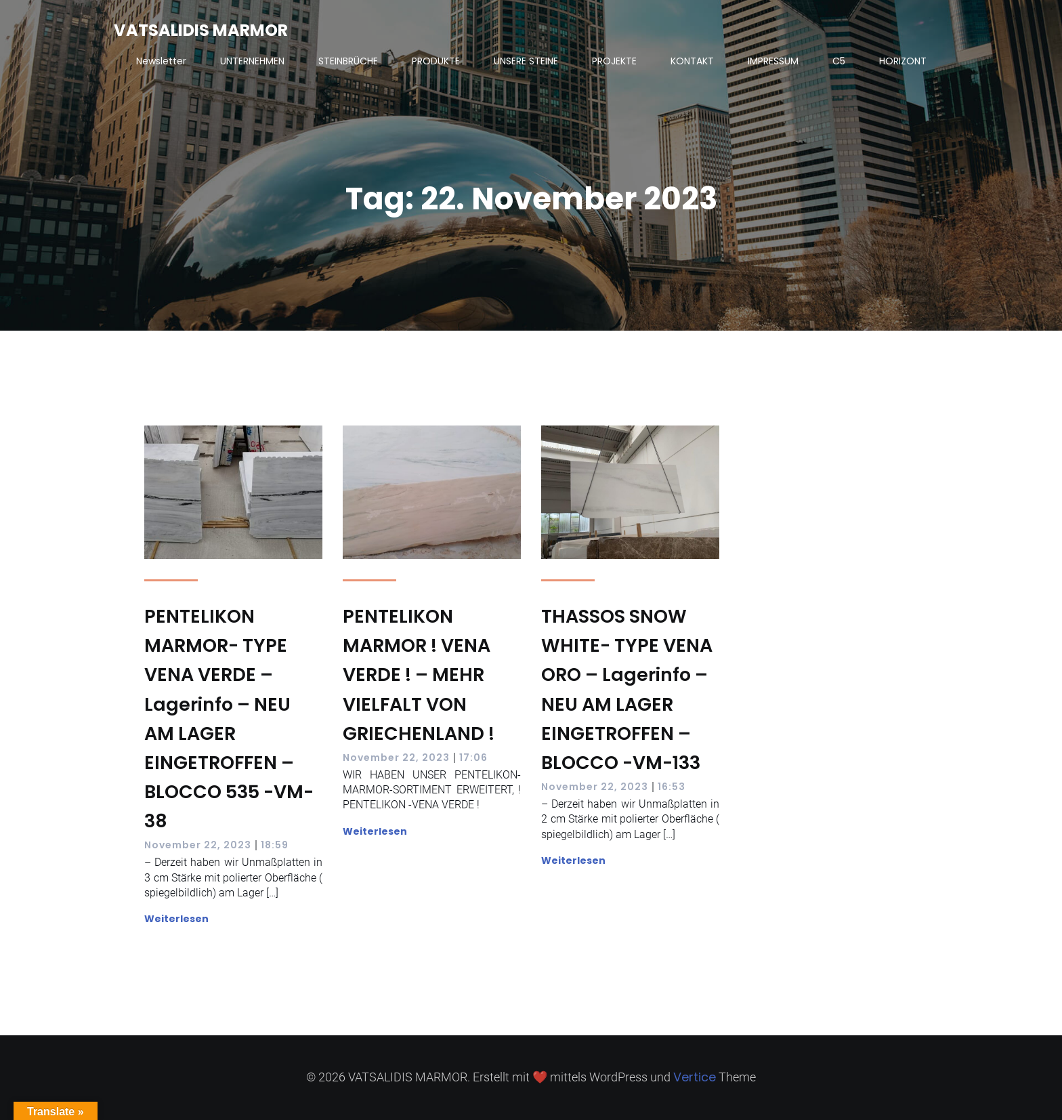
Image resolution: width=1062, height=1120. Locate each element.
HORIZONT (903, 61)
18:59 (275, 845)
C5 (838, 61)
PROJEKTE (614, 61)
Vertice (694, 1077)
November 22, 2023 (197, 845)
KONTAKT (692, 61)
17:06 (473, 757)
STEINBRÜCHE (348, 61)
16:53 (671, 786)
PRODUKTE (436, 61)
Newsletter (161, 61)
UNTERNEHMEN (252, 61)
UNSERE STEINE (526, 61)
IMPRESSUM (773, 61)
